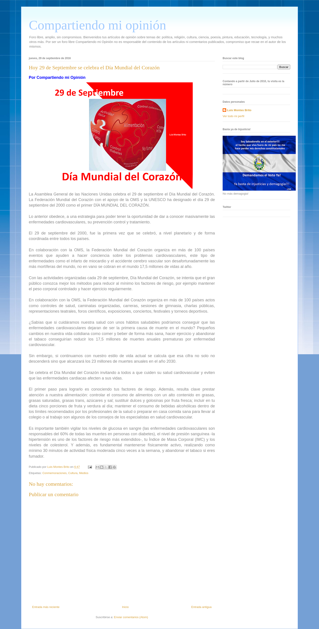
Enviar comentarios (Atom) (131, 617)
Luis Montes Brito (58, 466)
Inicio (125, 607)
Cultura (73, 473)
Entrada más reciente (46, 607)
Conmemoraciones (54, 473)
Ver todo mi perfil (233, 116)
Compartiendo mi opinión (97, 25)
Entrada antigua (201, 607)
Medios (83, 473)
